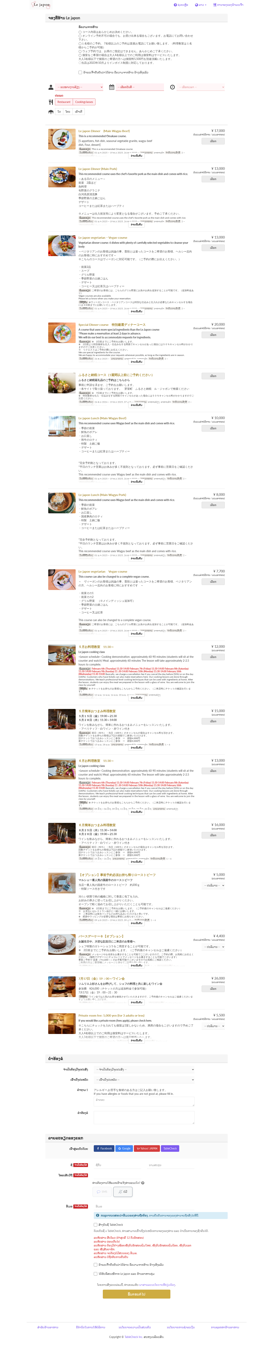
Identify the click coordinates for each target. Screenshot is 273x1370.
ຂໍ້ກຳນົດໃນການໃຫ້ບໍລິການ (90, 1327)
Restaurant (62, 102)
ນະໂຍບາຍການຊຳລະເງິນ (181, 1327)
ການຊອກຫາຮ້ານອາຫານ (225, 1327)
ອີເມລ (77, 1207)
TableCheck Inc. (134, 1337)
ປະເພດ (59, 95)
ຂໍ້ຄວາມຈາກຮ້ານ (88, 27)
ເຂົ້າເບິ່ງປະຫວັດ (79, 1079)
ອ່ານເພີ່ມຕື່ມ (136, 155)
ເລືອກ (214, 141)
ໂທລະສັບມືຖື (73, 1175)
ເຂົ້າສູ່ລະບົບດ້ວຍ (78, 1148)
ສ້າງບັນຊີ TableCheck (108, 1225)
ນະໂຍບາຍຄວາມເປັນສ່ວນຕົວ (135, 1327)
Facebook (104, 1148)
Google (124, 1148)
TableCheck (170, 1148)
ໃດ (58, 111)
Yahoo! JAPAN (146, 1148)
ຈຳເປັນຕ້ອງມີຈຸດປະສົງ (75, 1069)
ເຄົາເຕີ (77, 111)
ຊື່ (79, 1165)
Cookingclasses (83, 102)
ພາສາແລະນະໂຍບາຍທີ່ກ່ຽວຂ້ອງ (157, 1285)
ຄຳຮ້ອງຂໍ (83, 1113)
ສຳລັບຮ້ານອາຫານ (47, 1327)
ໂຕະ (66, 111)
